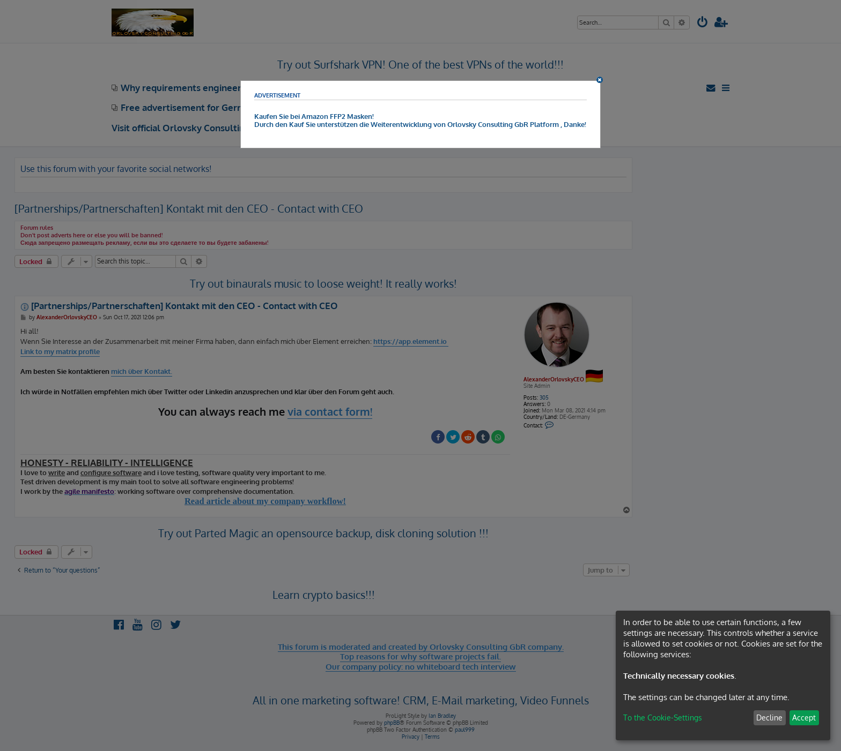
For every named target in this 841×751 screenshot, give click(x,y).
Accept (804, 717)
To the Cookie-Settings (662, 717)
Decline (769, 717)
